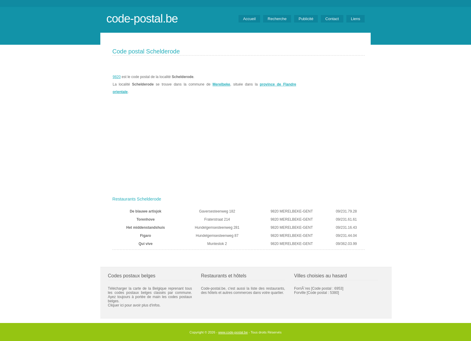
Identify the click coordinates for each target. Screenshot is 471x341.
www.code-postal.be (233, 332)
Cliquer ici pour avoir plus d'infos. (134, 305)
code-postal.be (142, 18)
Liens (355, 19)
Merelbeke (221, 84)
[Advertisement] (238, 149)
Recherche (277, 19)
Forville (300, 293)
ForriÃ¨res (302, 288)
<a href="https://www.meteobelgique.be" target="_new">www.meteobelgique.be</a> (330, 84)
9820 (117, 77)
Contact (332, 19)
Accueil (249, 19)
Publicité (306, 19)
